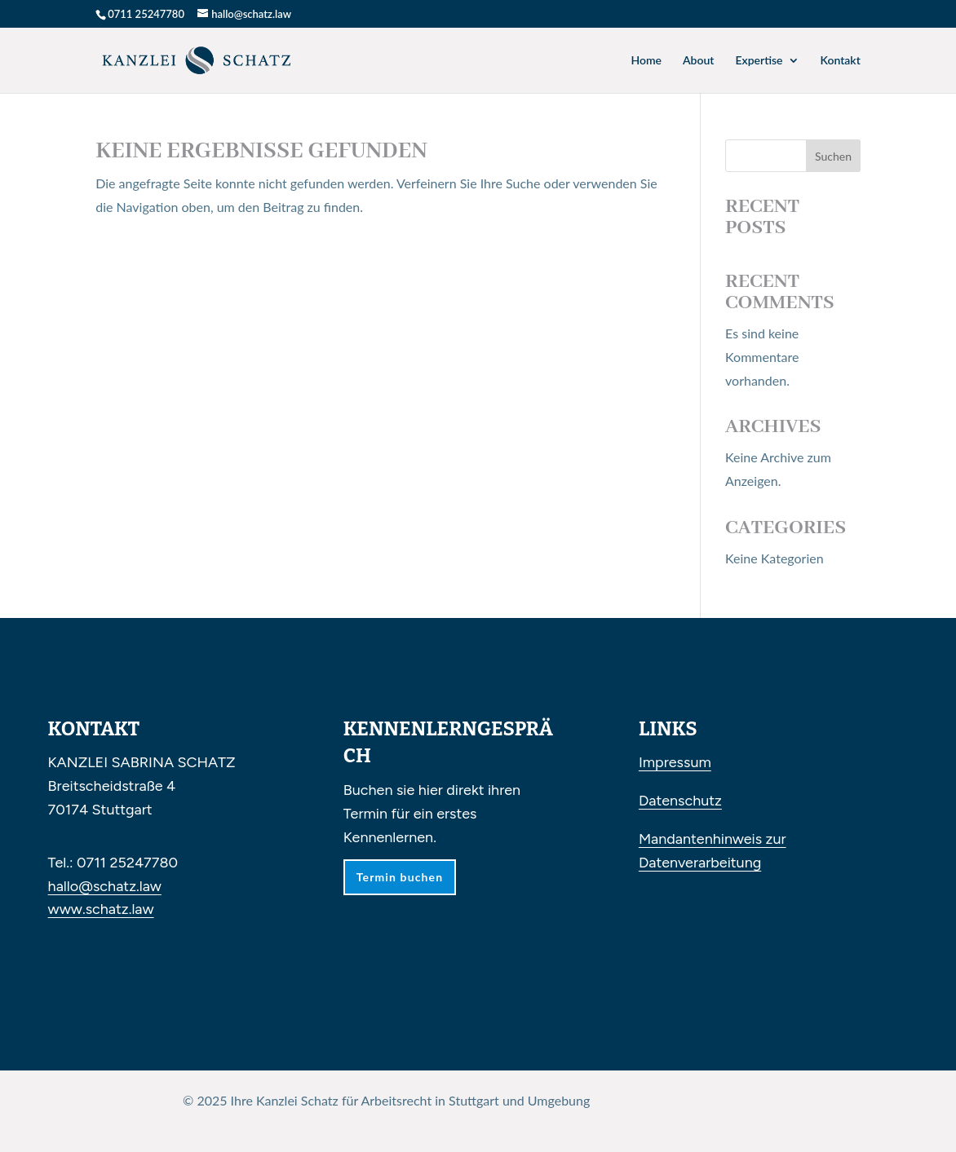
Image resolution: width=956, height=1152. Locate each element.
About (698, 61)
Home (646, 61)
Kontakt (841, 61)
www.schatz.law (101, 909)
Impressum (675, 762)
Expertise (758, 61)
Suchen (833, 156)
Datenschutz (680, 801)
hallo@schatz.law (105, 886)
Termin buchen (399, 877)
